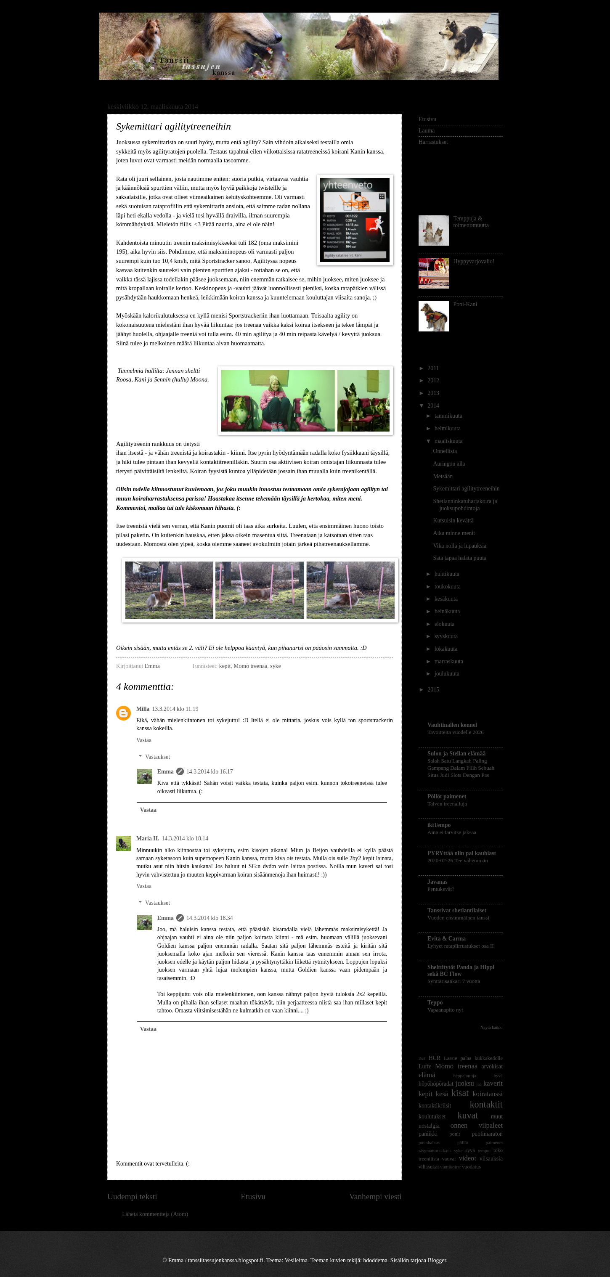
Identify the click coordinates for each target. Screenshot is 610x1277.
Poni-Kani (465, 304)
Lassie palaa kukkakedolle (473, 1058)
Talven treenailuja (447, 803)
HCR (434, 1058)
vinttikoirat (450, 1166)
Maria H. (147, 838)
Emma (153, 666)
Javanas (437, 882)
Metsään (443, 476)
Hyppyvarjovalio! (474, 261)
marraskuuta (450, 661)
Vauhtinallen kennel (452, 725)
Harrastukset (433, 142)
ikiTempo (439, 825)
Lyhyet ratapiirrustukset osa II (460, 946)
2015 (433, 689)
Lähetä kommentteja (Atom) (155, 1214)
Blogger (437, 1260)
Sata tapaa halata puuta (459, 558)
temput (484, 1150)
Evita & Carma (446, 938)
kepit (225, 666)
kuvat (467, 1115)
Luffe (425, 1066)
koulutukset (432, 1116)
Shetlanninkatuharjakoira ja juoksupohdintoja (465, 504)
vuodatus (471, 1167)
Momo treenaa (250, 666)
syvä (470, 1150)
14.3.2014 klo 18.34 (209, 918)
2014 (433, 406)
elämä (427, 1075)
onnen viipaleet (477, 1125)
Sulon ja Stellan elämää (456, 753)
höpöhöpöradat (436, 1084)
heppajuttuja (464, 1075)
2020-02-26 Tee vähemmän (457, 860)
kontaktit (486, 1104)
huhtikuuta (448, 574)
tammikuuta (449, 416)
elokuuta (445, 624)
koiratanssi (487, 1094)
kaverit (493, 1083)
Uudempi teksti (132, 1196)
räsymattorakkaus (435, 1150)
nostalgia (429, 1126)
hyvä (498, 1075)
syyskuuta (447, 636)
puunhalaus (429, 1142)
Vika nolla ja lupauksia (459, 546)
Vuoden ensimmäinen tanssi (458, 917)
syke (275, 666)
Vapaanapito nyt (445, 1010)
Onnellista (445, 451)
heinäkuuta (448, 611)
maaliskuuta (449, 441)
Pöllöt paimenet (446, 796)
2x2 (422, 1058)
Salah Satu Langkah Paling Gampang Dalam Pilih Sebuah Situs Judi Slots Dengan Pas (460, 768)
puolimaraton (487, 1134)
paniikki (428, 1134)
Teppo (435, 1002)
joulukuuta (448, 673)
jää (479, 1083)
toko (498, 1150)
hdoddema (375, 1260)
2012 (433, 380)
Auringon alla (449, 464)
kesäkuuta (447, 599)
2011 (433, 368)
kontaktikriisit (435, 1105)
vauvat (449, 1159)
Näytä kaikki (491, 1027)
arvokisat (492, 1066)
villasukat (429, 1167)
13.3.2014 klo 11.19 (175, 709)
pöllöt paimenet (480, 1142)
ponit (454, 1134)
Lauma (427, 130)
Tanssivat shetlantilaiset (456, 910)
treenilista (429, 1159)
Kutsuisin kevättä (453, 520)
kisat (460, 1093)
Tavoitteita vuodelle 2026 (455, 732)
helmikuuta (448, 428)
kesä (442, 1094)
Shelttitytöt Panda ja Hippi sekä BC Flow (460, 970)
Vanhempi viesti (375, 1196)
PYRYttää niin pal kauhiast (461, 853)
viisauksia (491, 1158)
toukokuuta (448, 586)
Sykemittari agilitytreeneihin (466, 488)
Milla (142, 709)
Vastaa (143, 740)
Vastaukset (157, 757)
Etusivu (253, 1196)
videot (467, 1158)
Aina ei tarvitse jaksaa (451, 832)
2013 (433, 393)
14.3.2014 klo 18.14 (185, 838)
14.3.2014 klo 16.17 (209, 771)
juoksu (465, 1083)
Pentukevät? (440, 889)
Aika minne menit (454, 533)
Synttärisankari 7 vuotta (453, 981)
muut (497, 1116)
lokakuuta (447, 649)
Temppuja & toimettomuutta (471, 222)
